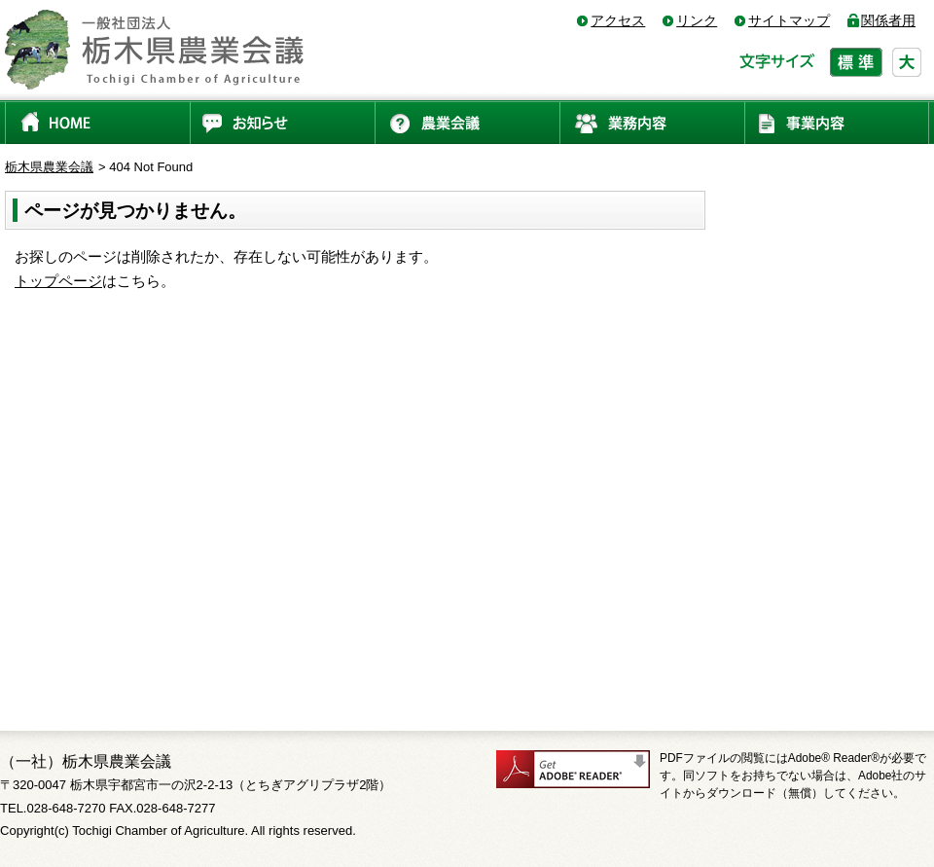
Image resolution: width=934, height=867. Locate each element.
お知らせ (282, 122)
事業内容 (836, 122)
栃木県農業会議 (49, 167)
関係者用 (888, 20)
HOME (97, 122)
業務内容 (651, 122)
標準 (856, 62)
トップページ (58, 280)
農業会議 (467, 122)
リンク (696, 20)
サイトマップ (789, 20)
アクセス (618, 20)
